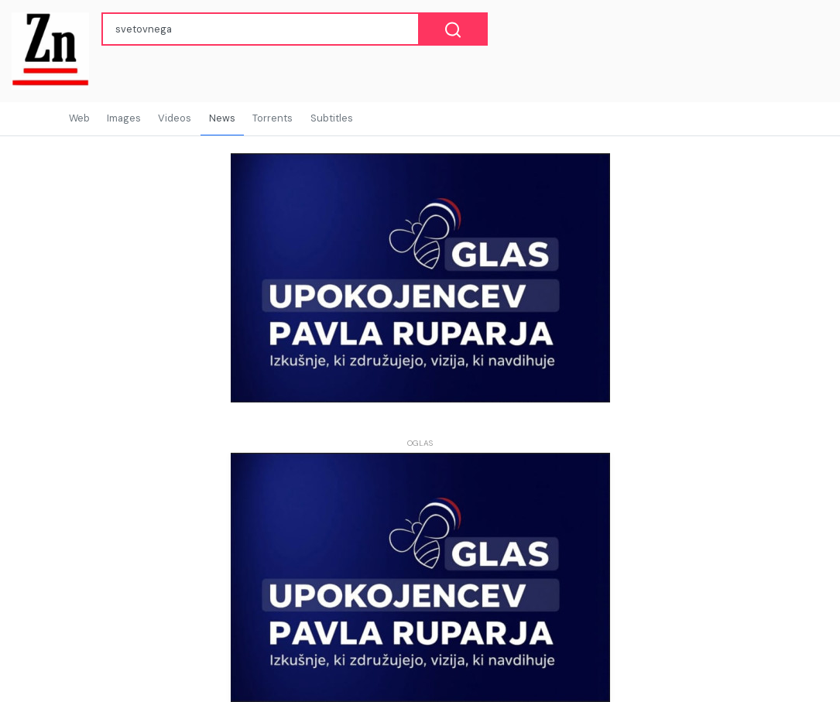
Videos (174, 118)
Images (124, 118)
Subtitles (331, 118)
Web (79, 118)
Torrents (272, 118)
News (222, 118)
